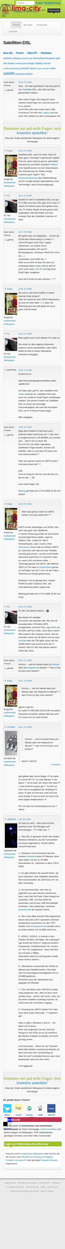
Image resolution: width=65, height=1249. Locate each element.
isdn (5, 63)
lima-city (8, 52)
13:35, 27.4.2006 (25, 427)
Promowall (42, 25)
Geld (36, 269)
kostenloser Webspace (12, 5)
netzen (33, 68)
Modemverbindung (27, 178)
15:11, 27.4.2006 (25, 681)
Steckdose (23, 547)
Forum (16, 25)
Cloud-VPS (40, 10)
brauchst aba (26, 58)
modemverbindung (12, 68)
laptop (39, 63)
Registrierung (52, 2)
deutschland (39, 58)
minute (47, 63)
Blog (43, 1187)
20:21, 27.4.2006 (25, 727)
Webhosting (10, 1183)
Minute (56, 664)
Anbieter (31, 856)
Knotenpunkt (37, 926)
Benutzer (28, 25)
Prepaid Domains (49, 1160)
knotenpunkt (21, 63)
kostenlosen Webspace (32, 1153)
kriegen (31, 63)
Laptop (45, 112)
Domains (27, 10)
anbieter (7, 58)
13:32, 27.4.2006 (25, 334)
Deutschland (45, 567)
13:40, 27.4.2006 (25, 607)
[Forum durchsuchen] (25, 3)
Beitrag (21, 491)
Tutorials (13, 31)
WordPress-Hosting (11, 10)
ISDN (53, 627)
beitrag (16, 58)
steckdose (20, 74)
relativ (53, 68)
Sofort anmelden (48, 1129)
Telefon (53, 164)
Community (53, 10)
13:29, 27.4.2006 (25, 289)
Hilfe (3, 16)
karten (11, 63)
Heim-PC (32, 52)
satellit (8, 73)
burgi (9, 150)
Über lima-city (32, 1187)
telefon (29, 74)
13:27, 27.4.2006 (25, 232)
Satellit (26, 89)
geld (58, 58)
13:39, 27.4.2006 (25, 504)
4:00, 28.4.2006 (24, 819)
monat (24, 68)
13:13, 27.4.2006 (25, 82)
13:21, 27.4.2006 (25, 196)
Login (39, 2)
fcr (8, 195)
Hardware (46, 52)
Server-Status (47, 1191)
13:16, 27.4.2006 (25, 151)
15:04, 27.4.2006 (25, 660)
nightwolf (11, 819)
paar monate (43, 68)
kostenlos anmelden (31, 133)
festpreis (50, 58)
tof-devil (11, 727)
